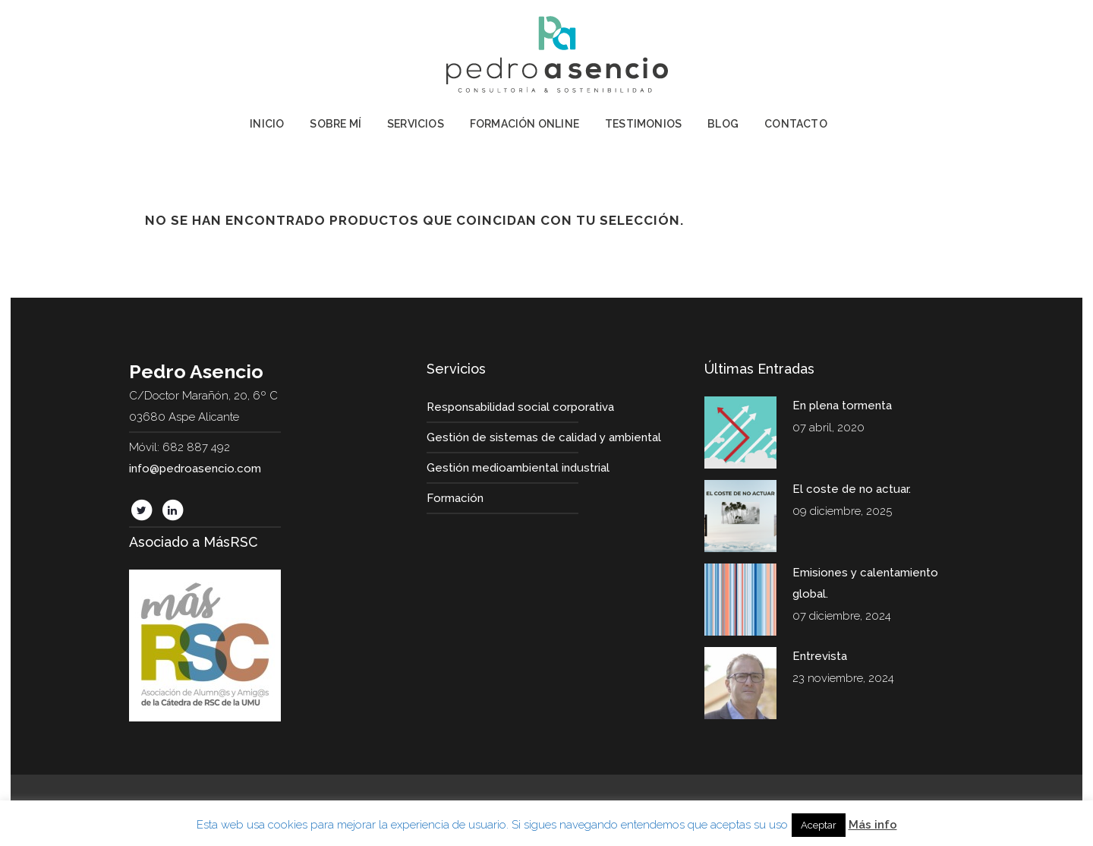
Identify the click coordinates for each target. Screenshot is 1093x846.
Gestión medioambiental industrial (518, 468)
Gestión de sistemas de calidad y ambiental (544, 437)
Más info (873, 825)
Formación (455, 498)
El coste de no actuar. (851, 489)
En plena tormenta (842, 405)
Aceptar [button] (818, 825)
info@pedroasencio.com (195, 468)
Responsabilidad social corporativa (520, 407)
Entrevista (819, 656)
